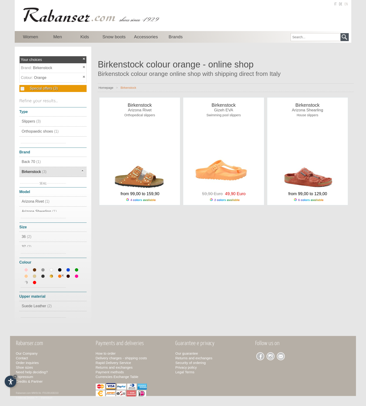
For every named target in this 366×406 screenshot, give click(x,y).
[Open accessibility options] (10, 381)
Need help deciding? (32, 372)
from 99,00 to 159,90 (140, 193)
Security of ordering (190, 363)
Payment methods (110, 372)
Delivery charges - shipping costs (121, 358)
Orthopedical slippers (139, 115)
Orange (40, 78)
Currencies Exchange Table (117, 377)
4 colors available (141, 200)
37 (27, 247)
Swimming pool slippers (223, 115)
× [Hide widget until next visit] (15, 376)
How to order (106, 353)
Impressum (24, 377)
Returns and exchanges (114, 367)
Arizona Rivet (35, 201)
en (346, 4)
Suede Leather (37, 306)
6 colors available (309, 200)
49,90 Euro (234, 193)
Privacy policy (186, 367)
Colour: (27, 78)
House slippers (307, 115)
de (340, 4)
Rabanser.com (23, 393)
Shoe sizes (24, 367)
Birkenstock (42, 68)
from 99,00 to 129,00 (307, 193)
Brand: (27, 68)
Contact (22, 358)
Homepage (106, 87)
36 (27, 237)
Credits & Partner (29, 381)
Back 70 (31, 162)
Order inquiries (27, 363)
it (335, 4)
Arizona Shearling (39, 211)
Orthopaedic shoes (40, 131)
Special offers (43, 88)
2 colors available (224, 200)
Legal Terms (184, 372)
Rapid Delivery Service (113, 363)
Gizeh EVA (223, 110)
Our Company (27, 353)
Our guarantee (186, 353)
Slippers (31, 121)
